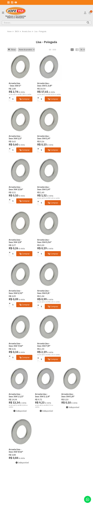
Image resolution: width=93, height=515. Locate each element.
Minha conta (32, 461)
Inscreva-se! (72, 438)
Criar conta (31, 457)
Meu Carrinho (33, 468)
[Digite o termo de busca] (43, 23)
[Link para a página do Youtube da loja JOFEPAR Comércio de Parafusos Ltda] (16, 2)
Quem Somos (13, 457)
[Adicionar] (10, 97)
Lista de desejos (34, 472)
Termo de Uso (13, 473)
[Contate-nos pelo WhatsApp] (87, 499)
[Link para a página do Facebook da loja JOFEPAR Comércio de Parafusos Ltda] (12, 2)
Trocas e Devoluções (12, 468)
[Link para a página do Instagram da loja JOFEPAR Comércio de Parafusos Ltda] (8, 2)
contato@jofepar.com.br (57, 465)
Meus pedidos (33, 465)
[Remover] (10, 100)
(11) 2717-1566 (54, 457)
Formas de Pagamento (12, 478)
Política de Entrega (11, 484)
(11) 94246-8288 (55, 461)
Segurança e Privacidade (12, 462)
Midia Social (12, 492)
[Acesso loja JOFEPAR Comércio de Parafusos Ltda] (85, 12)
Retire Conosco (13, 489)
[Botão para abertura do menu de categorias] (3, 12)
